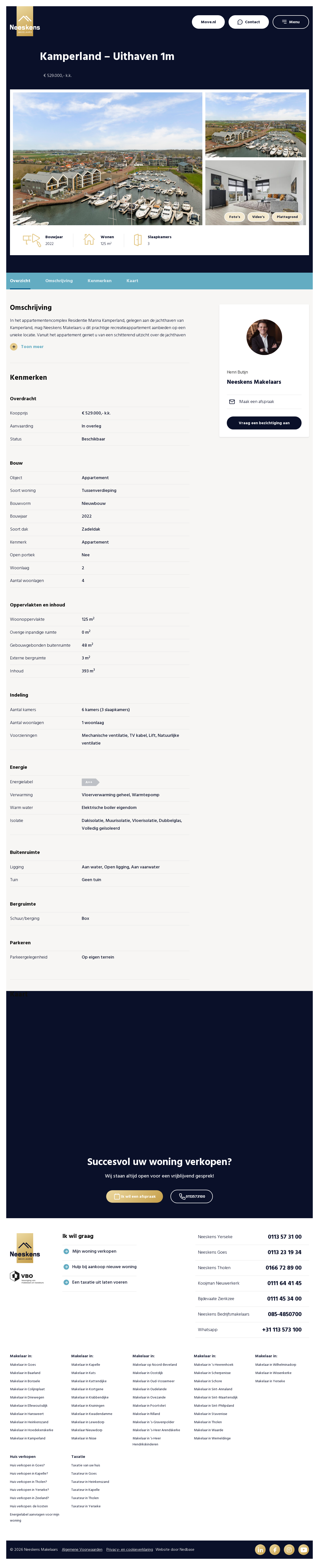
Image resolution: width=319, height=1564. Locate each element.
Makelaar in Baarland (25, 1371)
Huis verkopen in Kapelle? (29, 1472)
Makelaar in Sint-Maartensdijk (216, 1396)
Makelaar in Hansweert (27, 1412)
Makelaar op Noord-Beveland (155, 1363)
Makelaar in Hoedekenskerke (31, 1428)
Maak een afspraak (256, 401)
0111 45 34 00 (284, 1297)
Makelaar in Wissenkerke (273, 1371)
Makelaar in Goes (23, 1363)
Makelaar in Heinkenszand (29, 1420)
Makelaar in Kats (83, 1371)
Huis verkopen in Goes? (27, 1464)
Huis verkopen (23, 1455)
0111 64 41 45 (284, 1282)
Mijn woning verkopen (94, 1249)
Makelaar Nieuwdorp (86, 1428)
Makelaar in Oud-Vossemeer (153, 1379)
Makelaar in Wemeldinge (212, 1437)
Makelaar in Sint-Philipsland (214, 1404)
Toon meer (32, 346)
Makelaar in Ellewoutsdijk (29, 1404)
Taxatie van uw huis (85, 1464)
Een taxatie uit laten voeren (99, 1280)
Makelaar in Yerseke (270, 1379)
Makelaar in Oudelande (150, 1387)
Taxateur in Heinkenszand (90, 1480)
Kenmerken (100, 280)
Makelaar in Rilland (146, 1412)
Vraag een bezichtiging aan (264, 423)
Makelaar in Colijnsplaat (27, 1387)
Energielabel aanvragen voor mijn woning (34, 1516)
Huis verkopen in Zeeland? (29, 1496)
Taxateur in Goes (83, 1472)
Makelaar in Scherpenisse (212, 1371)
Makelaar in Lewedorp (87, 1420)
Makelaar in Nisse (83, 1437)
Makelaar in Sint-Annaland (213, 1387)
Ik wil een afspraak (137, 1194)
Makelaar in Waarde (208, 1428)
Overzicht (20, 280)
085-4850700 (285, 1313)
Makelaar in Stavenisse (210, 1412)
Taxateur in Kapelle (85, 1488)
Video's (256, 217)
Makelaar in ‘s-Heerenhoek (214, 1363)
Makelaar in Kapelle (85, 1363)
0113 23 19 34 (285, 1251)
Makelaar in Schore (208, 1379)
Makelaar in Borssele (25, 1379)
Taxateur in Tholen (85, 1496)
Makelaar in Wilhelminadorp (275, 1363)
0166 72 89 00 (284, 1266)
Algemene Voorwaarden (82, 1548)
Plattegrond (286, 217)
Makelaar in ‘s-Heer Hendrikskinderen (147, 1440)
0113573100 (196, 1194)
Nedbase (187, 1548)
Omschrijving (59, 280)
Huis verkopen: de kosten (29, 1505)
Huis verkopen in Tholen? (28, 1480)
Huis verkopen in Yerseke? (29, 1488)
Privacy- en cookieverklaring (129, 1548)
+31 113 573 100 (282, 1328)
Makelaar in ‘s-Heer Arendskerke (156, 1428)
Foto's (231, 217)
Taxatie (78, 1455)
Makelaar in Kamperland (27, 1437)
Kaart (132, 280)
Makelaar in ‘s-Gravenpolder (153, 1420)
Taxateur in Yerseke (86, 1505)
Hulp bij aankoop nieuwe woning (104, 1265)
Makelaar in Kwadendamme (91, 1412)
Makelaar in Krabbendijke (90, 1396)
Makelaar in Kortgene (87, 1387)
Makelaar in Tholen (208, 1420)
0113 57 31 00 (285, 1235)
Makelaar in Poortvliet (149, 1404)
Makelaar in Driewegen (27, 1396)
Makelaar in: (21, 1354)
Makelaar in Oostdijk (148, 1371)
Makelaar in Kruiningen (87, 1404)
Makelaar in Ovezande (149, 1396)
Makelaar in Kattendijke (89, 1379)
